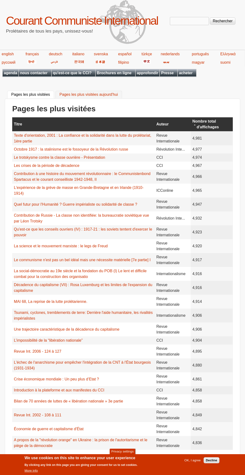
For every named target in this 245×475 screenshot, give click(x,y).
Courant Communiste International (82, 20)
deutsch (55, 54)
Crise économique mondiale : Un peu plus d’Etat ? (56, 379)
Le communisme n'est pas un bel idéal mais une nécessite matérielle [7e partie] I (82, 260)
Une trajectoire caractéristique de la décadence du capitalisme (66, 329)
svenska (101, 54)
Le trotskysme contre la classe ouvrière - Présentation (59, 157)
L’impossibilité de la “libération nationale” (48, 340)
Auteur (162, 124)
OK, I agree (192, 462)
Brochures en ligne (114, 73)
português (200, 54)
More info (31, 472)
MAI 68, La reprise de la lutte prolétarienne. (50, 302)
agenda (10, 73)
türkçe (146, 54)
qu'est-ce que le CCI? (72, 73)
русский (8, 62)
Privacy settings (122, 453)
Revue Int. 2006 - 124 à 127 (37, 351)
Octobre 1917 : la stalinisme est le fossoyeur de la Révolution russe (71, 149)
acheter (186, 73)
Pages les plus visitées (32, 94)
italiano (78, 54)
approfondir (147, 73)
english (8, 54)
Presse (167, 73)
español (125, 54)
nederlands (170, 54)
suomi (225, 62)
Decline (211, 462)
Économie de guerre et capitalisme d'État (49, 429)
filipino (123, 62)
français (32, 54)
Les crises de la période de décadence (46, 166)
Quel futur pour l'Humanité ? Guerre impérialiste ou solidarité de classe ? (75, 204)
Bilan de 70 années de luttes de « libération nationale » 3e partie (68, 401)
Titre (18, 124)
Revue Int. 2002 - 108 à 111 (37, 415)
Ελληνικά (228, 54)
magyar (198, 62)
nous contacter (34, 73)
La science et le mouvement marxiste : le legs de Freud (61, 246)
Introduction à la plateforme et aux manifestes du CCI (59, 390)
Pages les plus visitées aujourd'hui (89, 95)
